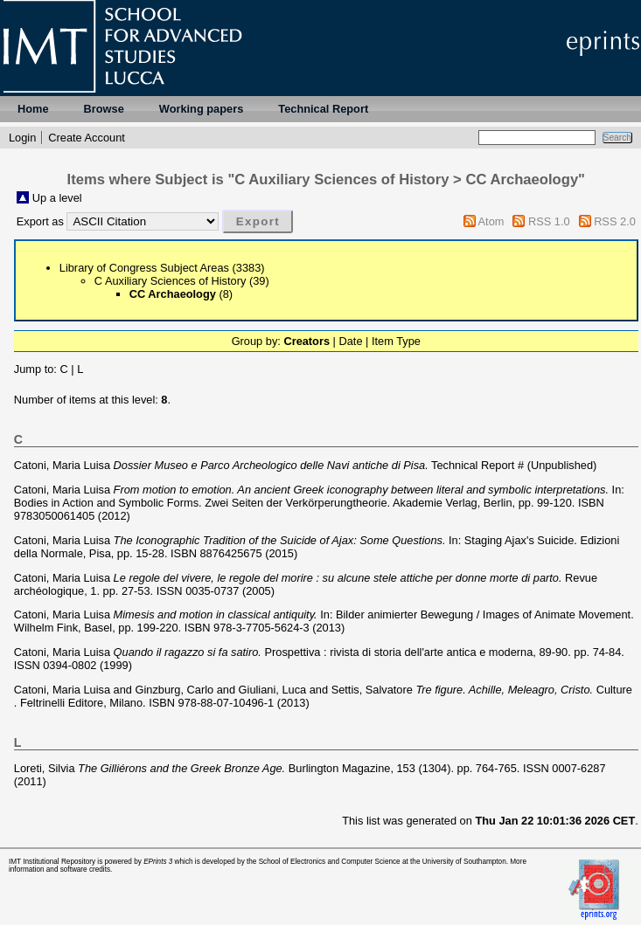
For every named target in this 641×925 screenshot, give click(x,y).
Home (33, 108)
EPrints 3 (157, 862)
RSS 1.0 (549, 221)
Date (350, 341)
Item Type (396, 341)
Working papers (201, 108)
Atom (491, 221)
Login (22, 137)
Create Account (86, 137)
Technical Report (323, 108)
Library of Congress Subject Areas (144, 267)
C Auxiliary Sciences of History (170, 280)
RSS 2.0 (615, 221)
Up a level (57, 197)
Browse (104, 108)
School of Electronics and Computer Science (330, 862)
